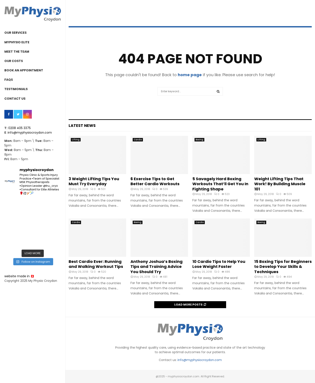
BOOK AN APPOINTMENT (23, 70)
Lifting (76, 139)
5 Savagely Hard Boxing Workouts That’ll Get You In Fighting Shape (220, 184)
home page (190, 74)
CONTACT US (14, 98)
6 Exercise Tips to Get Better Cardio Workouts (155, 181)
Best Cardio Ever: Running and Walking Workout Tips (96, 264)
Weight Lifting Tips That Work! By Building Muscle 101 (279, 184)
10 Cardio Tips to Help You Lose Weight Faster (218, 264)
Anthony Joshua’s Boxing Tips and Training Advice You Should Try (156, 266)
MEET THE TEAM (16, 51)
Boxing (199, 139)
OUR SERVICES (15, 32)
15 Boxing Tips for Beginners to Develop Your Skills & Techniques (283, 266)
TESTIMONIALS (16, 89)
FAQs (8, 79)
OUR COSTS (13, 61)
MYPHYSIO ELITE (16, 42)
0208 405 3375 (19, 128)
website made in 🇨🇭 (19, 276)
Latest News (82, 125)
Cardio (138, 139)
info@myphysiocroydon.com (30, 132)
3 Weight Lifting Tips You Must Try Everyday (94, 181)
